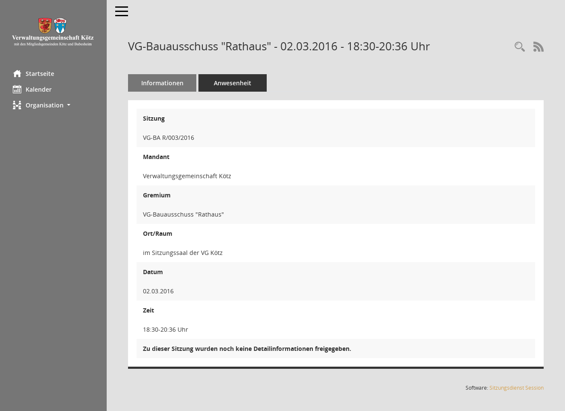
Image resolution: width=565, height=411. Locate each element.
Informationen (162, 83)
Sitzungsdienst (516, 387)
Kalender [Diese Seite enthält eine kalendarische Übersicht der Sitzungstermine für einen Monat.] (32, 89)
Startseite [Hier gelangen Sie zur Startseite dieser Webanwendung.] (33, 73)
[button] (53, 105)
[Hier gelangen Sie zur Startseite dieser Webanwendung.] (53, 32)
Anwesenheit (232, 83)
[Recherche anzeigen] (519, 47)
